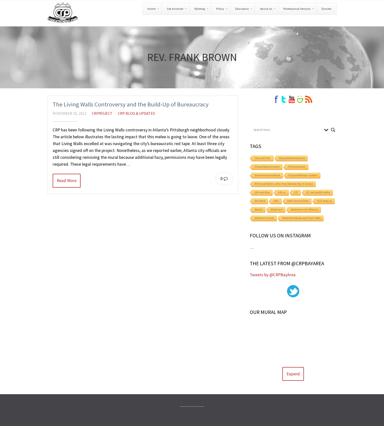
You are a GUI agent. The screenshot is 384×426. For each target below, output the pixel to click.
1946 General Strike (298, 201)
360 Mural (259, 201)
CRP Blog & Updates (136, 113)
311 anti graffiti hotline (318, 192)
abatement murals (264, 218)
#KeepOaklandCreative (267, 166)
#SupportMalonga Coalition (303, 175)
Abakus (258, 209)
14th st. (282, 192)
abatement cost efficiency (304, 209)
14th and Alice (262, 192)
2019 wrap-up (324, 201)
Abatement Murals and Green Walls (301, 218)
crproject (102, 113)
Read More (66, 180)
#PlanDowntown (296, 166)
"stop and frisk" (262, 158)
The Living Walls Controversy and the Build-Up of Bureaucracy (131, 104)
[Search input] (287, 130)
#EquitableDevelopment (292, 158)
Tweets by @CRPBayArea (273, 274)
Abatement (276, 209)
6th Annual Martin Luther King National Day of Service (283, 184)
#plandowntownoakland (267, 175)
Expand (293, 374)
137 (296, 192)
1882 (276, 201)
